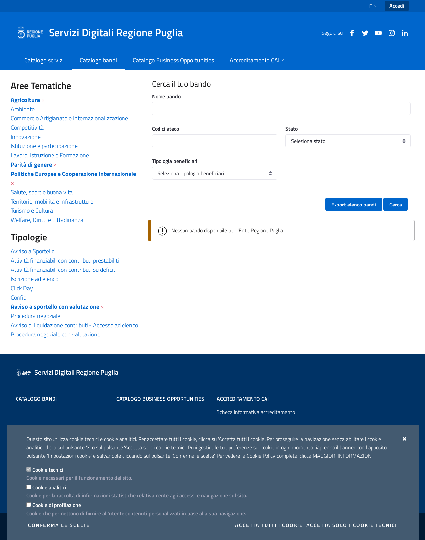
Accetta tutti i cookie (268, 525)
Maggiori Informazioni (343, 456)
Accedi (396, 6)
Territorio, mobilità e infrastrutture (52, 201)
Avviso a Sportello (32, 251)
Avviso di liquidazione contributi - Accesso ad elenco (74, 325)
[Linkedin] (402, 32)
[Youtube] (375, 32)
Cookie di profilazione (56, 505)
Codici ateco (165, 129)
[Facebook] (349, 32)
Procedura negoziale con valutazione (55, 334)
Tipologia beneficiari (174, 161)
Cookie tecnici (47, 470)
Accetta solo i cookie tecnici (351, 525)
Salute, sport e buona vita (42, 192)
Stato (291, 129)
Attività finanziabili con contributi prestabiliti (65, 260)
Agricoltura (25, 99)
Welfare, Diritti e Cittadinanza (47, 219)
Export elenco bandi (353, 204)
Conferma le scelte (59, 525)
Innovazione (26, 136)
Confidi (19, 297)
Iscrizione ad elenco (34, 278)
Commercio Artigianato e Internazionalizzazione (69, 118)
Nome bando (166, 96)
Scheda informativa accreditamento (256, 412)
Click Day (22, 288)
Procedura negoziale (35, 315)
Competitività (27, 127)
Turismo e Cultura (32, 210)
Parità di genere (31, 164)
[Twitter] (362, 32)
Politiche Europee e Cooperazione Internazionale (73, 173)
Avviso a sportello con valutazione (55, 306)
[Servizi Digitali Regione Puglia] (104, 32)
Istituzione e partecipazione (44, 146)
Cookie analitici (49, 487)
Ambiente (23, 109)
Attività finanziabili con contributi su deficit (63, 269)
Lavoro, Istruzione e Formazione (50, 155)
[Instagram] (389, 32)
